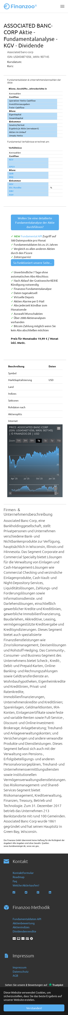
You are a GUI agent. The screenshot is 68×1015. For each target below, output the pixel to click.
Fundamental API (32, 236)
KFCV (12, 166)
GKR (11, 173)
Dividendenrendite (24, 931)
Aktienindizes (21, 927)
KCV (11, 159)
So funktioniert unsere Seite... (32, 262)
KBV (11, 190)
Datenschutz (20, 971)
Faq (15, 881)
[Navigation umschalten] (62, 6)
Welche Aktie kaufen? (26, 885)
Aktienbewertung (24, 923)
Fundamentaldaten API (27, 919)
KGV (11, 184)
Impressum (19, 967)
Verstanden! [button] (34, 1008)
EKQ (11, 176)
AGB (15, 975)
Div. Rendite (15, 187)
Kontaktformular (23, 872)
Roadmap (18, 877)
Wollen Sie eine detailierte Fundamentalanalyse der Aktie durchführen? (35, 222)
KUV (11, 194)
